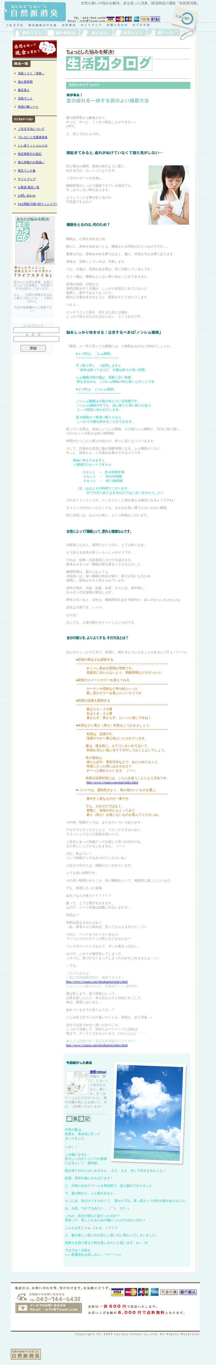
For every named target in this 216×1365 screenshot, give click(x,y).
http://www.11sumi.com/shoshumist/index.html (97, 982)
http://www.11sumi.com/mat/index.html (112, 782)
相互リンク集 (27, 170)
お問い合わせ (27, 195)
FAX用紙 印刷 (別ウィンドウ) (37, 204)
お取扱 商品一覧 (28, 187)
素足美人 (24, 90)
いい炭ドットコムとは (33, 145)
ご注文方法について (31, 128)
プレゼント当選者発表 (33, 137)
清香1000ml (98, 1072)
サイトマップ (27, 178)
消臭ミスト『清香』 (31, 73)
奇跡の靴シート (28, 106)
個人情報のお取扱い (31, 162)
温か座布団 (25, 81)
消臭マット (25, 98)
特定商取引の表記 (30, 153)
